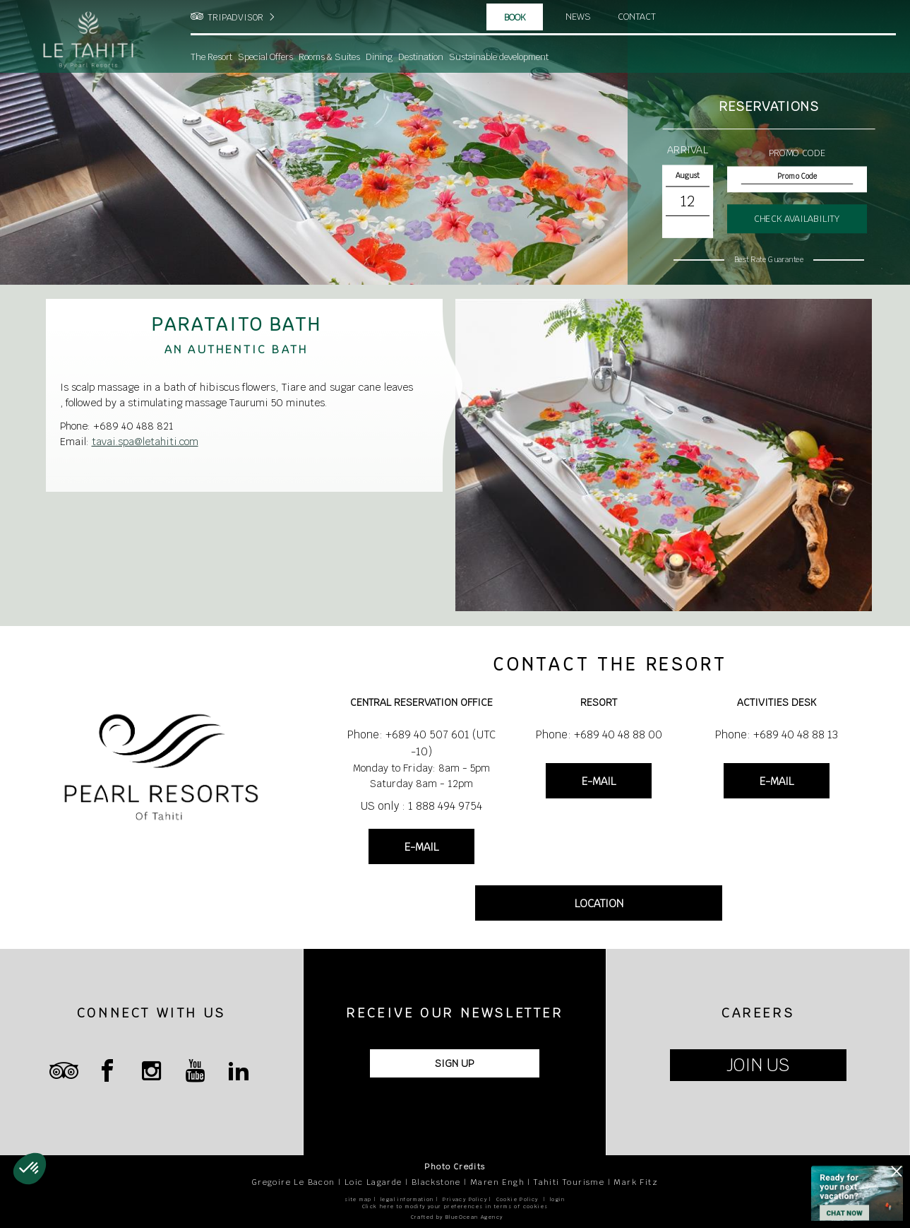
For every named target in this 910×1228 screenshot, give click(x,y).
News (578, 17)
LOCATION (599, 903)
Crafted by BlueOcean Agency (457, 1217)
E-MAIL (421, 847)
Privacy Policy (465, 1199)
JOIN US (757, 1065)
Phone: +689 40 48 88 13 (776, 734)
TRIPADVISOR (235, 17)
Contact (638, 17)
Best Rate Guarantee (768, 259)
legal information (407, 1199)
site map (358, 1199)
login (557, 1199)
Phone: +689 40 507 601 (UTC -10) (421, 743)
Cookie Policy (517, 1199)
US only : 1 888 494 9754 (421, 806)
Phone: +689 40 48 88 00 (599, 734)
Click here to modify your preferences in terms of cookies (455, 1206)
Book (515, 17)
